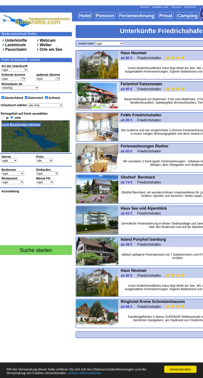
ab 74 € (128, 182)
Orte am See (51, 49)
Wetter (46, 45)
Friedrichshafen (161, 58)
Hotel (85, 15)
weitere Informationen (84, 373)
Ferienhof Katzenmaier (141, 84)
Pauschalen (16, 49)
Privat (165, 15)
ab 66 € (128, 306)
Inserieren (144, 7)
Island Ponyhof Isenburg (144, 239)
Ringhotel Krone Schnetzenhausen (153, 301)
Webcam (48, 40)
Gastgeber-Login (160, 7)
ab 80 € (128, 58)
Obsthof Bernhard (138, 177)
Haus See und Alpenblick (144, 208)
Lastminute (15, 45)
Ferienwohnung (136, 15)
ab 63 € (128, 213)
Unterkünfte (16, 40)
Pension (105, 15)
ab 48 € (128, 244)
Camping (187, 15)
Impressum (176, 7)
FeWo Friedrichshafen (141, 115)
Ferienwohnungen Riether (145, 146)
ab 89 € (128, 120)
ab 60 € (128, 151)
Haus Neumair (134, 53)
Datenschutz (190, 7)
